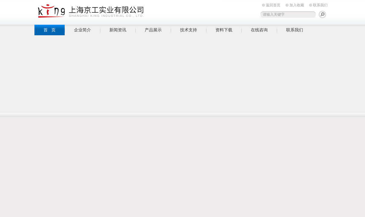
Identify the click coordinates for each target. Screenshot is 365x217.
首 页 (50, 29)
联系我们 (320, 5)
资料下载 (223, 29)
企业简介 (82, 29)
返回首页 (273, 5)
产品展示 (153, 29)
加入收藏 (296, 5)
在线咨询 (259, 29)
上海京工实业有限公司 (128, 11)
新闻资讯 (117, 29)
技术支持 (188, 29)
